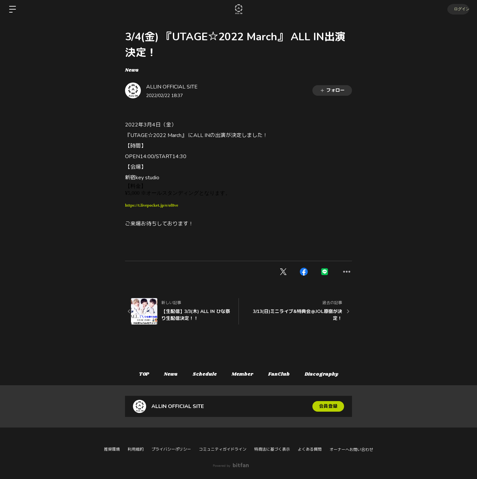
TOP (140, 374)
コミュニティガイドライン (222, 449)
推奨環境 (112, 449)
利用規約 (135, 449)
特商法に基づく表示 (272, 449)
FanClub (281, 374)
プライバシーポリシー (171, 449)
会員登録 (328, 406)
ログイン (457, 9)
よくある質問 (310, 449)
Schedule (204, 374)
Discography (325, 374)
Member (243, 374)
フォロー (332, 90)
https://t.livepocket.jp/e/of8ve (151, 205)
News (132, 70)
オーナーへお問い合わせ (351, 450)
